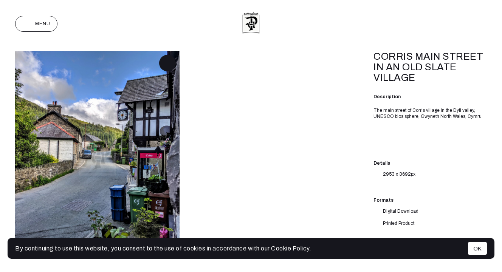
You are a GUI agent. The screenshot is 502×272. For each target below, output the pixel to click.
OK (477, 248)
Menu (36, 23)
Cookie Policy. (291, 248)
